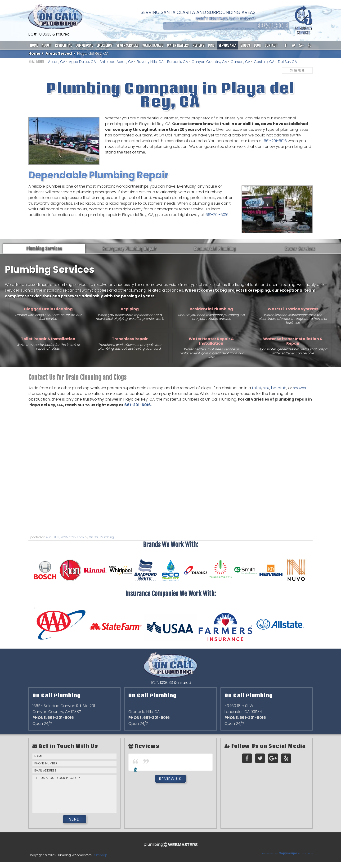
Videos (245, 45)
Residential (63, 45)
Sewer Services (127, 45)
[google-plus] (301, 45)
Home (34, 45)
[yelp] (309, 45)
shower (299, 388)
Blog (257, 45)
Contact (271, 45)
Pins (211, 45)
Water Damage (152, 45)
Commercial (84, 45)
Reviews (198, 45)
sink (266, 388)
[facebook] (285, 45)
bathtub (279, 388)
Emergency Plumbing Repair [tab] (129, 248)
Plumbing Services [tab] (44, 248)
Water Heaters (177, 45)
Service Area (227, 45)
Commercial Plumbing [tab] (215, 248)
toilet (256, 388)
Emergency (104, 45)
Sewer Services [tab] (300, 248)
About (46, 45)
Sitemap (100, 855)
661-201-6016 (276, 141)
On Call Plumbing (101, 537)
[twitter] (293, 45)
